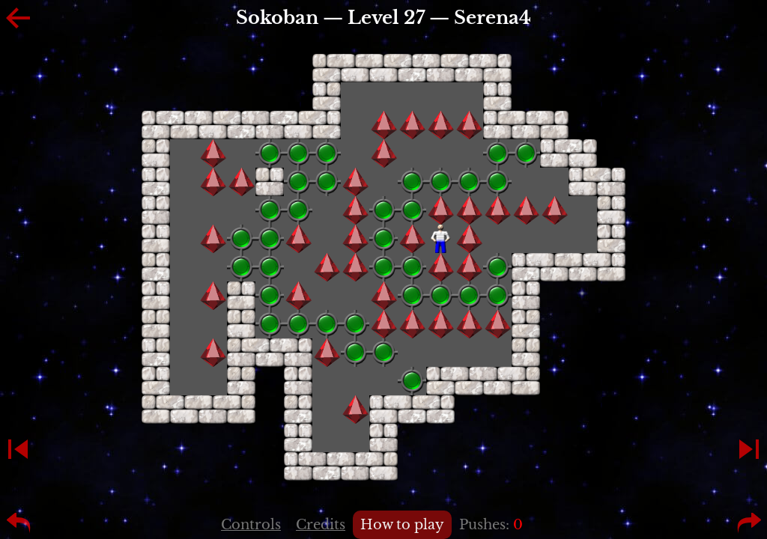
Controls (251, 525)
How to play (402, 525)
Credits (320, 525)
